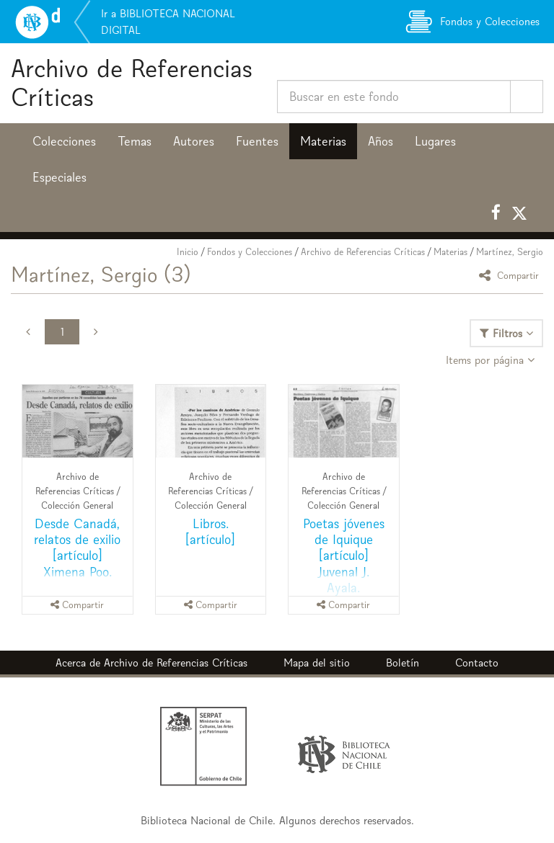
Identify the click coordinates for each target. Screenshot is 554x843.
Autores (193, 141)
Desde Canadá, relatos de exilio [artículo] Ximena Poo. (77, 547)
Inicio (187, 252)
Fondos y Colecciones (249, 252)
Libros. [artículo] (210, 531)
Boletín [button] (402, 662)
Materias (323, 141)
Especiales (59, 177)
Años (380, 141)
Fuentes (257, 141)
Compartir (511, 275)
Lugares (435, 141)
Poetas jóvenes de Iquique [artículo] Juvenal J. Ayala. (343, 555)
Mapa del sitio (316, 662)
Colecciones (64, 141)
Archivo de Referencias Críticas (131, 82)
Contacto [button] (476, 662)
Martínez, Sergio (509, 252)
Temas (134, 141)
